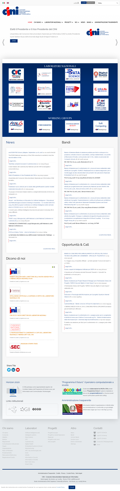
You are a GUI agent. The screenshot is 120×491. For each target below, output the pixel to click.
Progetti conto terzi (53, 439)
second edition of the (15, 157)
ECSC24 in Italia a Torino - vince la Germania (22, 232)
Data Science (29, 437)
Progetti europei (53, 433)
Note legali (79, 473)
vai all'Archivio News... (49, 249)
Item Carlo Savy (30, 462)
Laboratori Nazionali (53, 22)
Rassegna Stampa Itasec (29, 344)
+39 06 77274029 (102, 435)
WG (76, 22)
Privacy (63, 473)
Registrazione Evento (8, 457)
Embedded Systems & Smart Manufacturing (33, 447)
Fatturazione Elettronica (9, 455)
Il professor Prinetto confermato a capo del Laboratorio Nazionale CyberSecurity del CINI (30, 333)
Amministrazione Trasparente (106, 22)
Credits (58, 473)
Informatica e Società (31, 459)
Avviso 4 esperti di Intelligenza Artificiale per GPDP (79, 269)
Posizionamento (7, 453)
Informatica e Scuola (31, 457)
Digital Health (29, 444)
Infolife (27, 455)
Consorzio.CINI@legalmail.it (105, 441)
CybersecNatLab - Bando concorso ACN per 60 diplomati (81, 304)
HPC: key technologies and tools (33, 452)
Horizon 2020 (13, 382)
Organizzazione (6, 448)
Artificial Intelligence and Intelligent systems (32, 434)
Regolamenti (6, 441)
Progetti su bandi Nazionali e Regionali (56, 436)
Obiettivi (4, 437)
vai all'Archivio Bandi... (105, 235)
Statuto (4, 439)
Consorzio (5, 435)
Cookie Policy (70, 473)
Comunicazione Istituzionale (10, 444)
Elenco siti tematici (76, 441)
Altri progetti (51, 441)
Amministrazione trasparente (76, 400)
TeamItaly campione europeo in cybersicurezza (23, 164)
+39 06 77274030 (102, 432)
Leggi (14, 41)
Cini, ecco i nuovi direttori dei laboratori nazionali (28, 315)
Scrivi (98, 444)
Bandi (89, 22)
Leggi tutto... (13, 161)
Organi (4, 446)
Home (30, 22)
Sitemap (73, 444)
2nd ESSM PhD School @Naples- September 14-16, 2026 (26, 152)
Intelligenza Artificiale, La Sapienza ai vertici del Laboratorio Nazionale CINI (32, 297)
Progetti (68, 22)
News (83, 22)
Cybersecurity (29, 441)
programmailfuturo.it (96, 393)
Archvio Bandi (75, 437)
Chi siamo (37, 22)
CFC (26, 439)
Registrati (91, 2)
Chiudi (72, 487)
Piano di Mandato (7, 450)
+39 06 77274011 (102, 438)
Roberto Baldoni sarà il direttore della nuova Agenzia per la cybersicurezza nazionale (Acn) (32, 278)
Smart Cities (28, 464)
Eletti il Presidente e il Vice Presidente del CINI (22, 175)
